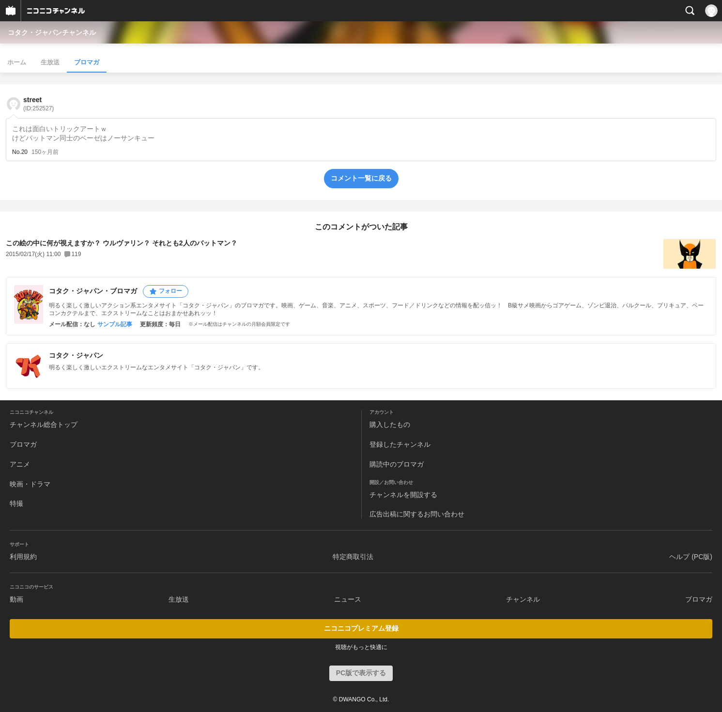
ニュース (347, 599)
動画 (16, 599)
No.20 (20, 152)
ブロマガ (86, 62)
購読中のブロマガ (396, 464)
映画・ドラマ (30, 484)
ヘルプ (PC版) (690, 557)
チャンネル (523, 599)
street (38, 104)
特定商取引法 (353, 557)
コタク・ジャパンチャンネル (52, 32)
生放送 (50, 62)
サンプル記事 (114, 324)
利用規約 (23, 557)
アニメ (20, 464)
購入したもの (389, 424)
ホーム (16, 62)
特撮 (16, 503)
